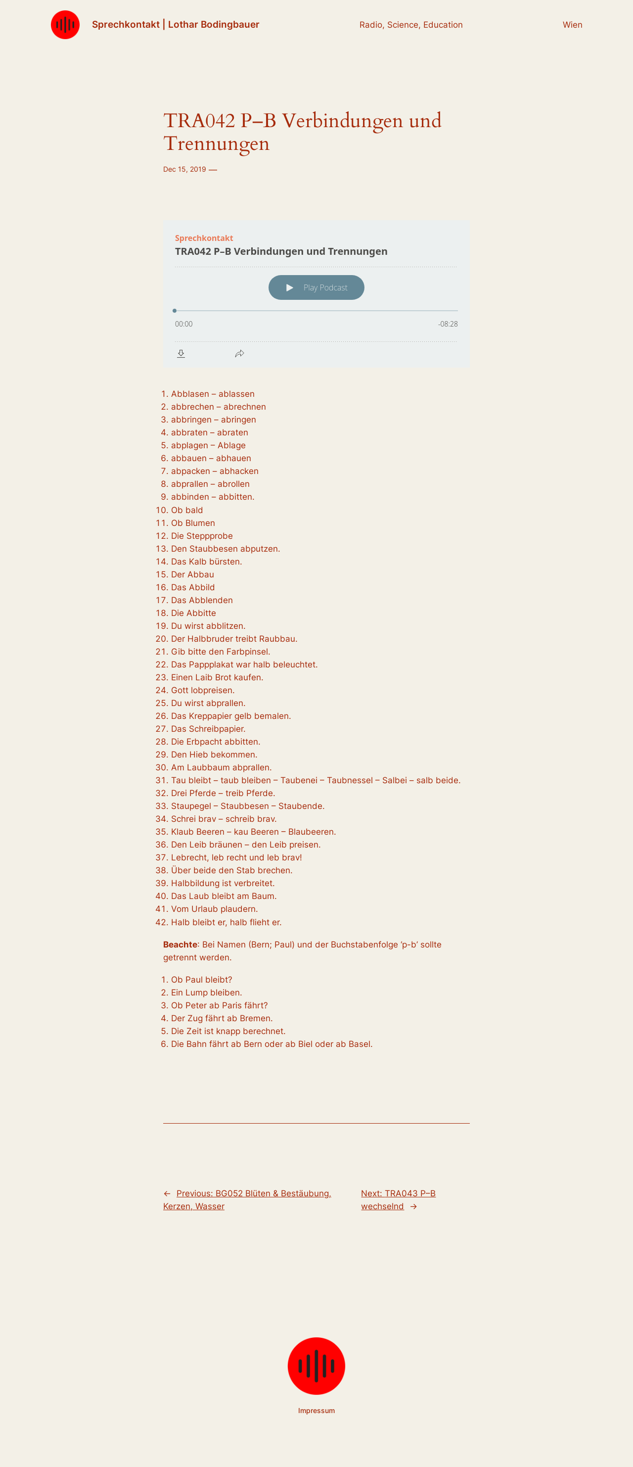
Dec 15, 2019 (184, 169)
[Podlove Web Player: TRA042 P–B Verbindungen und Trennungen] (316, 294)
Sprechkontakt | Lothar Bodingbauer (176, 24)
